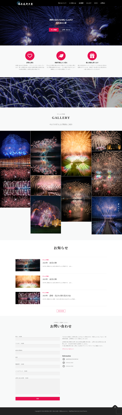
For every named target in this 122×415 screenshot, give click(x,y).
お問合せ (103, 3)
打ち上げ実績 (46, 312)
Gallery (89, 3)
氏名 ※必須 (37, 403)
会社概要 (81, 3)
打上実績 (54, 36)
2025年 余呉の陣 (50, 315)
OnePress (71, 411)
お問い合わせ (66, 36)
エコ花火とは (72, 3)
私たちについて (62, 3)
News (96, 3)
